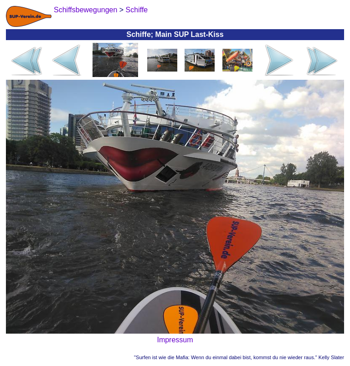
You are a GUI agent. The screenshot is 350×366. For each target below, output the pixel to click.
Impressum (175, 340)
